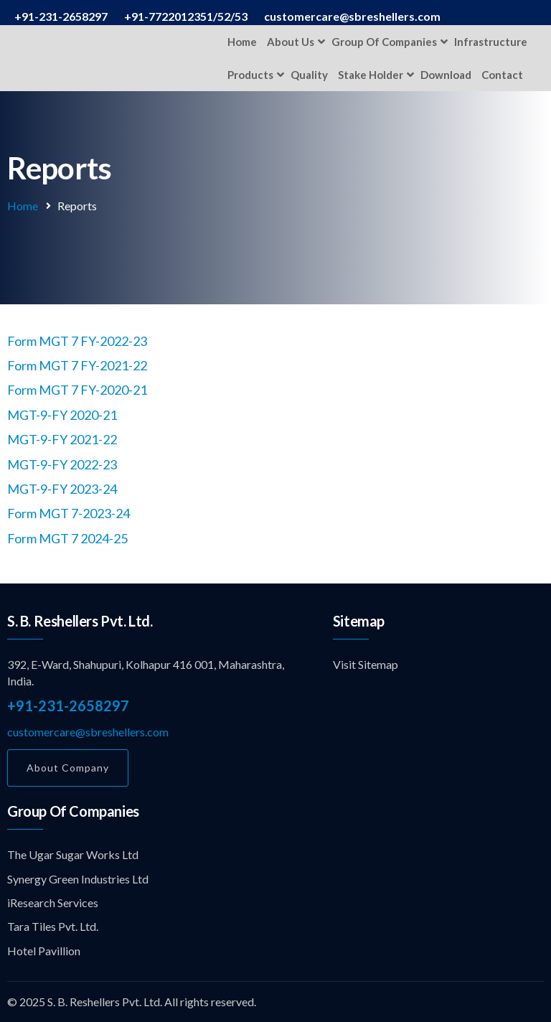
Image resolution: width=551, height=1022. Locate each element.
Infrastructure (490, 41)
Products (250, 74)
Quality (309, 74)
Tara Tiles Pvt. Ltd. (52, 926)
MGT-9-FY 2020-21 (62, 415)
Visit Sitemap (365, 664)
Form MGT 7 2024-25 (67, 538)
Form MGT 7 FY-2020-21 (77, 390)
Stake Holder (370, 74)
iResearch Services (52, 902)
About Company (68, 767)
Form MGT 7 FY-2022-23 (77, 341)
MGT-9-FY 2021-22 (62, 439)
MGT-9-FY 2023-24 (62, 489)
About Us (290, 41)
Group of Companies (384, 41)
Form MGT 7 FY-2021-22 (77, 365)
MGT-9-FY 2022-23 (62, 464)
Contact (502, 74)
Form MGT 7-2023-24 (68, 513)
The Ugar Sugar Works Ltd (72, 854)
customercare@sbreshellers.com (88, 732)
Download (445, 74)
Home (242, 41)
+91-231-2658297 (68, 705)
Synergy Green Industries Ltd (78, 879)
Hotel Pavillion (43, 950)
